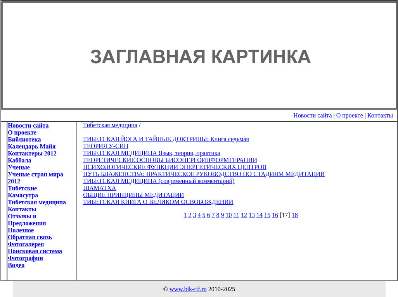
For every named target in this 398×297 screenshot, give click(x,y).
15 (267, 215)
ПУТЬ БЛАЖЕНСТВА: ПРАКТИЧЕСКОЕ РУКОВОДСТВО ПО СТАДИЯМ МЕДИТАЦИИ (204, 174)
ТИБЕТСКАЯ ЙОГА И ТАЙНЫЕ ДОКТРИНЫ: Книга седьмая (166, 139)
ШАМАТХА (99, 188)
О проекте (349, 115)
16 (275, 215)
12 (244, 215)
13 (252, 215)
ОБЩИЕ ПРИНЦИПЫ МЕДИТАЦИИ (133, 195)
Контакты (380, 115)
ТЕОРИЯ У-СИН (105, 146)
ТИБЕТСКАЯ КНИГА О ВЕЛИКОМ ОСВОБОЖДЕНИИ (158, 202)
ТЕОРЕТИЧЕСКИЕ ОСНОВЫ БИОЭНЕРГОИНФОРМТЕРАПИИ (170, 160)
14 (259, 215)
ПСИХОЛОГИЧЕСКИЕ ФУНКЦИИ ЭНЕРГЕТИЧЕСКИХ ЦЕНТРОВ (174, 167)
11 (236, 215)
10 (229, 215)
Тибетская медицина (110, 125)
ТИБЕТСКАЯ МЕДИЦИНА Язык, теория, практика (151, 153)
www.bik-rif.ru (188, 289)
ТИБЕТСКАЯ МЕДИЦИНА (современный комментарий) (158, 181)
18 (295, 215)
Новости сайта (312, 115)
